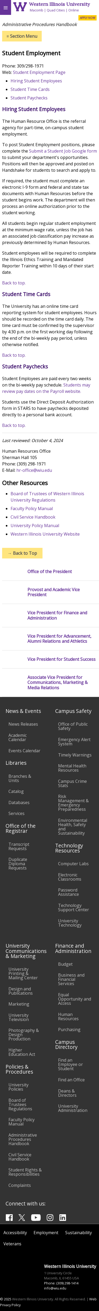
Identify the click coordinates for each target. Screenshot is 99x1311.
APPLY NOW (87, 18)
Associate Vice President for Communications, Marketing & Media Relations (57, 682)
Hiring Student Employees (36, 81)
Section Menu (22, 36)
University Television (18, 1017)
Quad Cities (56, 10)
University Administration (72, 1108)
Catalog (16, 791)
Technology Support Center (73, 907)
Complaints (19, 1185)
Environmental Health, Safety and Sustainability (72, 826)
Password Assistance (68, 892)
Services (16, 813)
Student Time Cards (30, 89)
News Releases (23, 724)
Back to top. (14, 283)
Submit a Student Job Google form (63, 151)
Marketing (18, 1004)
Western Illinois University (59, 4)
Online (73, 10)
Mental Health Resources (72, 768)
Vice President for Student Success (61, 659)
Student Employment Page (39, 72)
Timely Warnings (75, 755)
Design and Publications (20, 991)
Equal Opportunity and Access (74, 999)
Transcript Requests (18, 846)
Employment (46, 1233)
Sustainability (78, 1233)
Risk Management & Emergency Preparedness (73, 802)
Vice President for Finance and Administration (57, 615)
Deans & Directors (67, 1093)
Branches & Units (19, 778)
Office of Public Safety (73, 726)
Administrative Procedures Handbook (22, 1139)
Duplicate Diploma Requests (17, 863)
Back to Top (22, 553)
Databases (19, 802)
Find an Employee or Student (70, 1064)
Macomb (36, 10)
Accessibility (15, 1233)
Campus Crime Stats (72, 783)
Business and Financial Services (71, 979)
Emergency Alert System (74, 742)
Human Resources (68, 1016)
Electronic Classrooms (69, 877)
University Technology (70, 923)
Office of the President (49, 571)
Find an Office (71, 1080)
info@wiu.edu (55, 1288)
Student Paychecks (29, 98)
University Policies (18, 1087)
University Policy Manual (35, 525)
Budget (65, 964)
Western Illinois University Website (45, 534)
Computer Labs (73, 864)
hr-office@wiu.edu (34, 470)
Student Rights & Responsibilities (25, 1172)
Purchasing (69, 1029)
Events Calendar (24, 751)
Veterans (12, 1244)
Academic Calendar (17, 737)
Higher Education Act (21, 1052)
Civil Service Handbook (33, 517)
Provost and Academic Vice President (53, 592)
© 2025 (5, 1299)
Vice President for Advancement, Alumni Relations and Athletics (59, 639)
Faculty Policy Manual (32, 508)
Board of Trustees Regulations (20, 1104)
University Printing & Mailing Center (23, 973)
